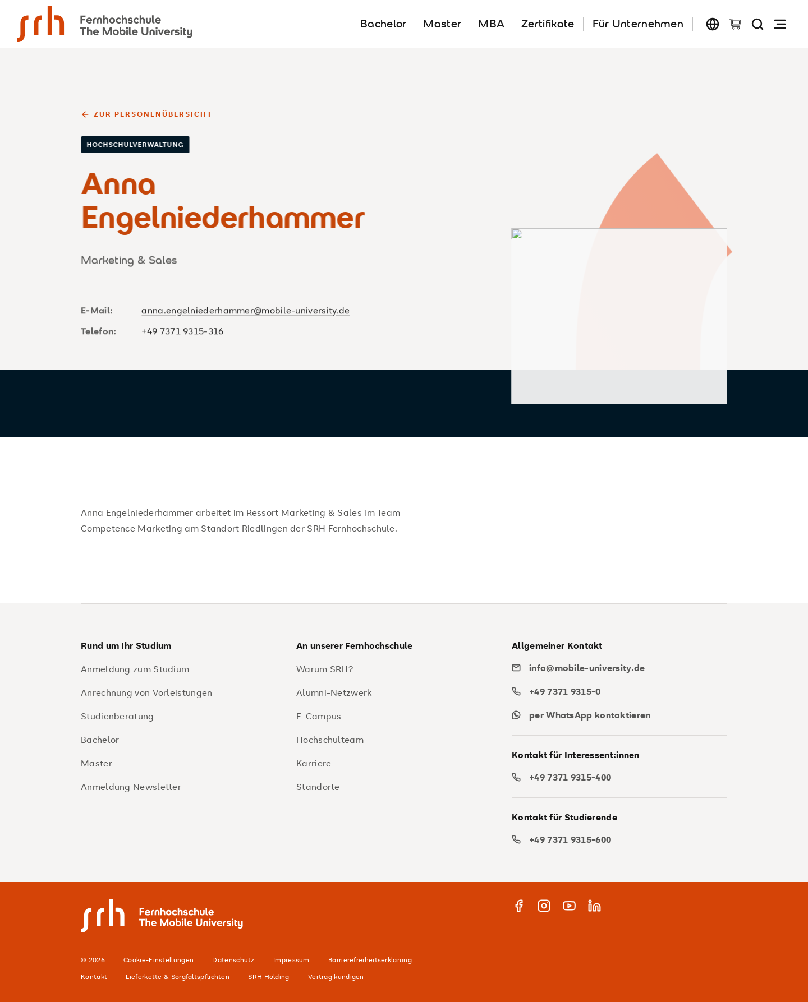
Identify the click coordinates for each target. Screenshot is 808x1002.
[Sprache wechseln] (712, 24)
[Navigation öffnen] (780, 24)
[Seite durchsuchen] (757, 24)
